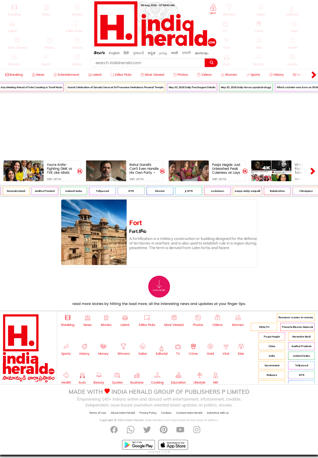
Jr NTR (192, 191)
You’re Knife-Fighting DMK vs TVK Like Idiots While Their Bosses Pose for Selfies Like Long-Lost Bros (61, 168)
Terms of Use (97, 412)
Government (271, 365)
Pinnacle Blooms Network (297, 327)
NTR (134, 191)
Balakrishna (280, 191)
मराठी (174, 53)
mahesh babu (77, 191)
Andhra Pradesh (48, 191)
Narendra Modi (19, 191)
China (271, 346)
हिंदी (126, 53)
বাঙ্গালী (186, 53)
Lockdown (221, 191)
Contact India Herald (189, 412)
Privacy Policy (147, 412)
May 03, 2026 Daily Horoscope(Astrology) (249, 87)
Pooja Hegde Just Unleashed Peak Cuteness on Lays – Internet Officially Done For (226, 168)
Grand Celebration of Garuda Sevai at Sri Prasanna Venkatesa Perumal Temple (119, 87)
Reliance (272, 375)
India (272, 355)
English (114, 53)
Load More (159, 286)
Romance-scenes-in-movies (295, 317)
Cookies (166, 412)
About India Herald (123, 412)
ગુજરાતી (138, 53)
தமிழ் (163, 53)
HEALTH (264, 327)
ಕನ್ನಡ (151, 53)
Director (163, 191)
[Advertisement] (159, 125)
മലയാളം (201, 53)
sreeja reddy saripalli (251, 191)
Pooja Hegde (272, 336)
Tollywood (105, 191)
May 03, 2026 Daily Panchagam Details (195, 87)
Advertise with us (218, 412)
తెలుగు (99, 53)
